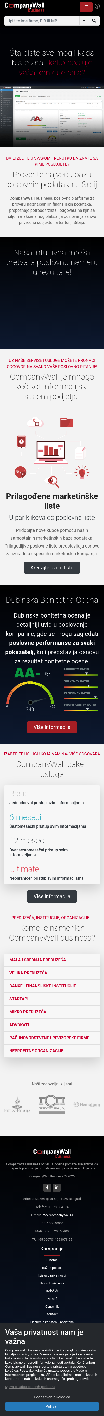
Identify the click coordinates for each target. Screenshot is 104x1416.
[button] (86, 7)
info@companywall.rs (57, 1215)
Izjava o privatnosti (52, 1275)
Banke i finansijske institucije (42, 986)
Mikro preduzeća (27, 1012)
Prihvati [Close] (52, 1406)
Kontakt (52, 1314)
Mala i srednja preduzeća (37, 960)
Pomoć (52, 1299)
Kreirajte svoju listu (52, 568)
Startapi (18, 999)
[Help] (97, 6)
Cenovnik (52, 1306)
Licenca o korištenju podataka (52, 1322)
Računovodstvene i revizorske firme (49, 1037)
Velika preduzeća (28, 973)
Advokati (19, 1024)
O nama (52, 1260)
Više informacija (52, 727)
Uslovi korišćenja (52, 1283)
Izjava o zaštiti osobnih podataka (30, 1387)
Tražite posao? (51, 1268)
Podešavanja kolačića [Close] (52, 1397)
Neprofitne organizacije (36, 1050)
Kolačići (52, 1291)
